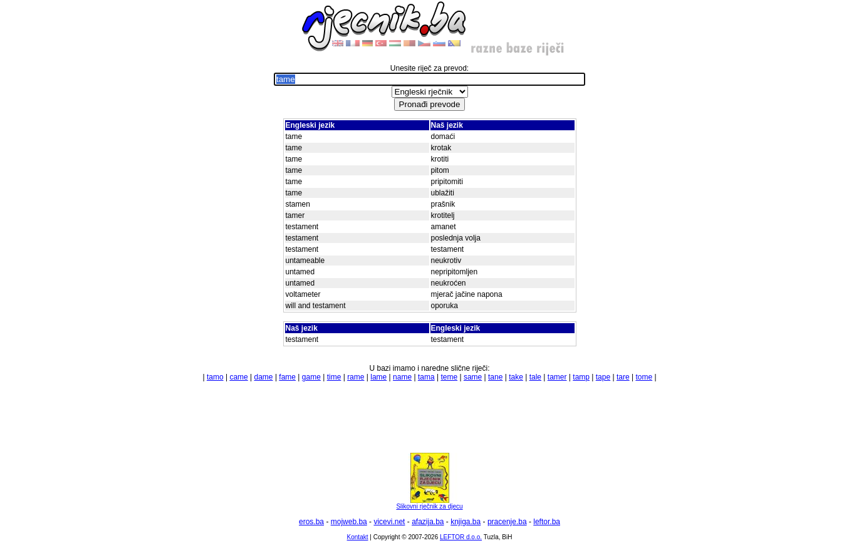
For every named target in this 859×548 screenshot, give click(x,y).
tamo (215, 377)
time (334, 377)
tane (495, 377)
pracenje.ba (507, 521)
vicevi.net (389, 521)
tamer (557, 377)
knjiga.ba (465, 521)
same (473, 377)
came (238, 377)
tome (643, 377)
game (311, 377)
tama (426, 377)
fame (287, 377)
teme (448, 377)
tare (623, 377)
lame (378, 377)
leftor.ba (546, 521)
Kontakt (357, 537)
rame (355, 377)
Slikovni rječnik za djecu (429, 503)
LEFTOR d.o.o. (461, 537)
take (516, 377)
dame (263, 377)
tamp (581, 377)
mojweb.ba (349, 521)
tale (535, 377)
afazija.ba (428, 521)
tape (603, 377)
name (402, 377)
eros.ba (311, 521)
